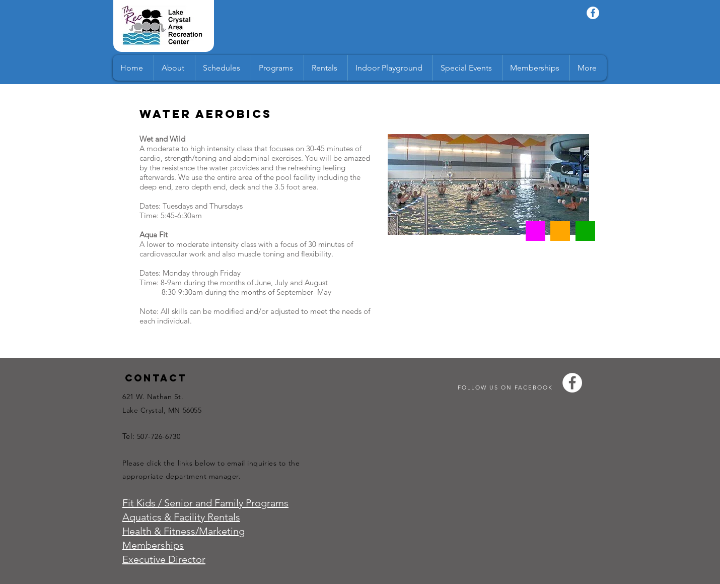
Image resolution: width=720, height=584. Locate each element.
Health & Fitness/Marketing (183, 531)
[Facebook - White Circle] (593, 13)
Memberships (153, 545)
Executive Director (163, 559)
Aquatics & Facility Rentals (181, 517)
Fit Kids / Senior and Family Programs (205, 503)
